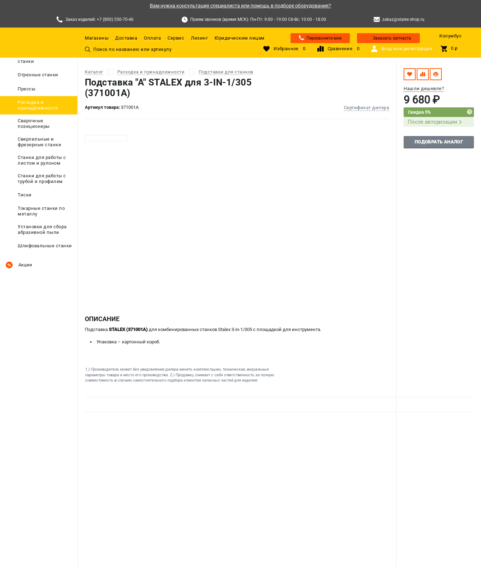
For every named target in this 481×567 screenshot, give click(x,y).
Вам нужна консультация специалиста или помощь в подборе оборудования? (240, 5)
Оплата (152, 38)
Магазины (96, 38)
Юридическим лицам (240, 38)
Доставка (126, 38)
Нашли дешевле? (424, 88)
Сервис (176, 38)
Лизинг (199, 38)
